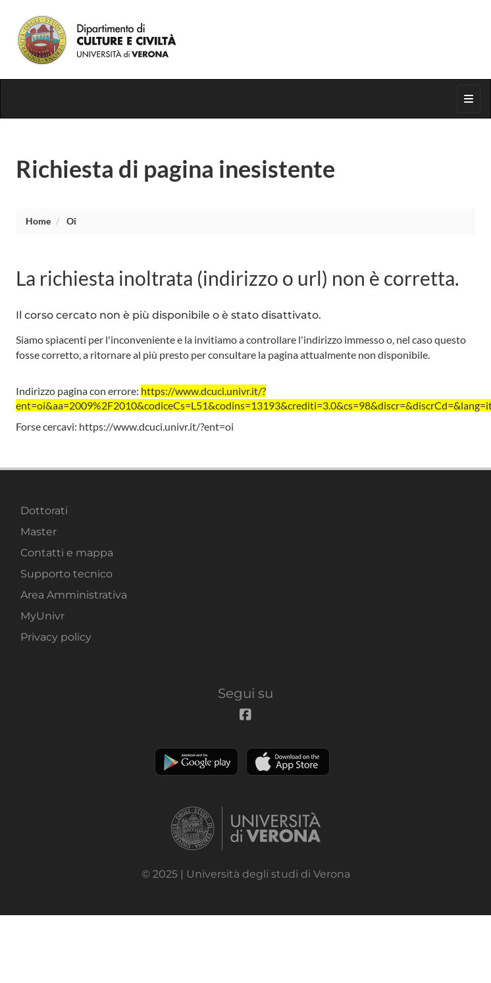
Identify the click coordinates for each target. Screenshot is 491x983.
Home (38, 220)
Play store (196, 762)
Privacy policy (55, 637)
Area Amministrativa (73, 595)
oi (71, 220)
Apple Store (288, 762)
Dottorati (44, 510)
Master (38, 531)
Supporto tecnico (66, 574)
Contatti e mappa (66, 552)
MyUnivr (42, 616)
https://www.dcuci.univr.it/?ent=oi (156, 426)
